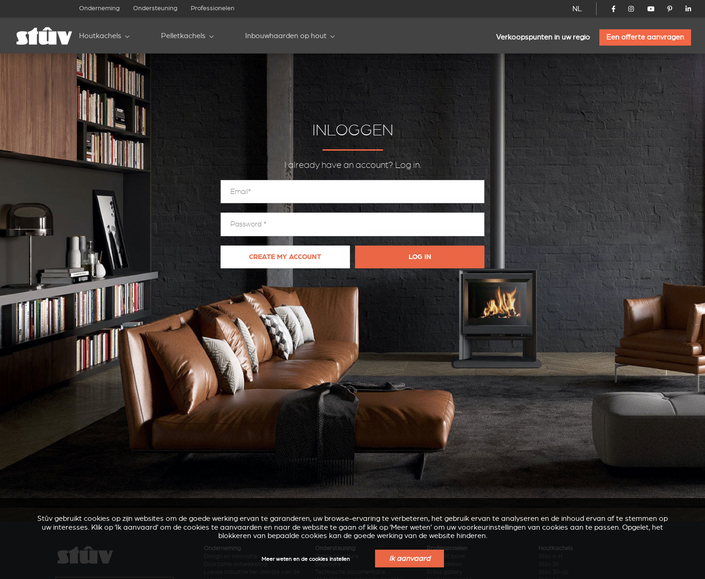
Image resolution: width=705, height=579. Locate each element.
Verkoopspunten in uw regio (543, 37)
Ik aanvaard (409, 558)
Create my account (285, 257)
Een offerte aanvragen (645, 37)
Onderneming (99, 8)
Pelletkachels (183, 36)
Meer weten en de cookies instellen (306, 559)
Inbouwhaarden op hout (286, 36)
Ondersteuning (155, 8)
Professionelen (213, 8)
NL (577, 9)
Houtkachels (100, 36)
